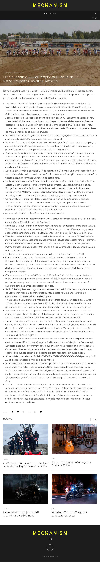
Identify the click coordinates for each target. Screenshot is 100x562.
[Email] (29, 412)
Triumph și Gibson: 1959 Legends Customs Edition (71, 464)
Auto (46, 13)
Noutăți (5, 459)
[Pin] (18, 412)
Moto (52, 13)
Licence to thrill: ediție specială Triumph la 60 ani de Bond (21, 514)
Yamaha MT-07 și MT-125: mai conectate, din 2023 (69, 514)
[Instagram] (95, 18)
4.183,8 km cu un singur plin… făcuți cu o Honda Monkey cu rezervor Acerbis (25, 464)
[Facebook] (93, 18)
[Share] (12, 412)
